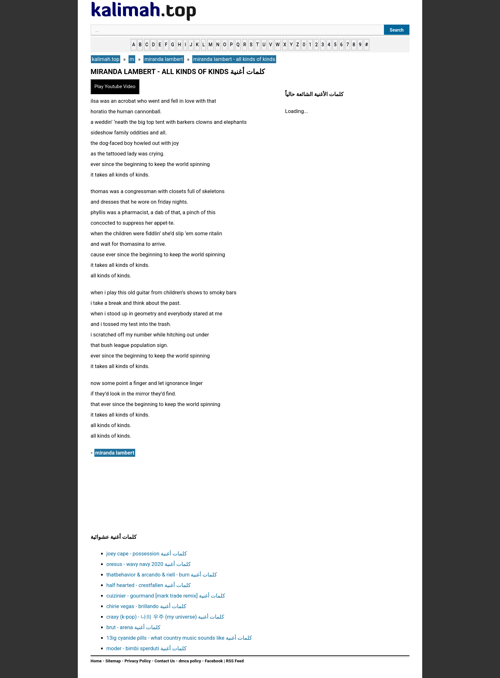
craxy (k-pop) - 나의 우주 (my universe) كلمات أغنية (165, 617)
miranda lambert (114, 453)
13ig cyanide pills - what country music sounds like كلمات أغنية (179, 638)
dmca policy (190, 661)
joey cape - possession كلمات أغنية (147, 554)
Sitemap (113, 661)
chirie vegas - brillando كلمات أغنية (146, 606)
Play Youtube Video (115, 86)
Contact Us (164, 661)
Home (96, 661)
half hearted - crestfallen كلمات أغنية (149, 585)
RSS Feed (235, 661)
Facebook (214, 661)
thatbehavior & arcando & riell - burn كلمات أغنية (162, 575)
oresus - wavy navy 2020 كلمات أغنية (149, 564)
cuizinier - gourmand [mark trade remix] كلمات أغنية (166, 596)
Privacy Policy (137, 661)
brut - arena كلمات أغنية (134, 627)
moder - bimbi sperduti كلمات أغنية (147, 648)
